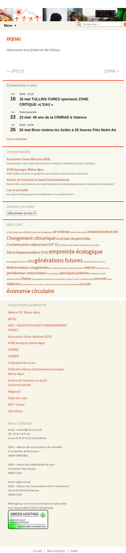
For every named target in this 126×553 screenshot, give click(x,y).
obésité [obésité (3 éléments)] (89, 267)
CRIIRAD (13, 350)
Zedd (40, 503)
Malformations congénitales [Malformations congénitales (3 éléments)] (28, 267)
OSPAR (112, 71)
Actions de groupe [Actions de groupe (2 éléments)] (14, 232)
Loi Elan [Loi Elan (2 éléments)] (101, 261)
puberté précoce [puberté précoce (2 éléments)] (14, 279)
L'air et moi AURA (17, 190)
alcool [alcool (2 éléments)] (73, 232)
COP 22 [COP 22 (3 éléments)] (52, 244)
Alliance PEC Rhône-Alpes (24, 312)
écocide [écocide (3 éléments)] (85, 284)
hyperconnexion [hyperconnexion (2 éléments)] (90, 261)
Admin (74, 551)
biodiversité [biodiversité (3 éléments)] (109, 231)
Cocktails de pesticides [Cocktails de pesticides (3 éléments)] (73, 238)
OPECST (15, 71)
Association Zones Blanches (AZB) (28, 159)
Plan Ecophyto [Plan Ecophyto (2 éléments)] (52, 273)
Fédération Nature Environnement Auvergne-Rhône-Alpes (36, 371)
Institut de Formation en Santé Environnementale (38, 180)
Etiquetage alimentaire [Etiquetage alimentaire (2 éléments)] (17, 261)
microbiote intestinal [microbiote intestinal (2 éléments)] (59, 268)
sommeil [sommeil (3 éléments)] (99, 278)
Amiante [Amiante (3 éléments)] (93, 231)
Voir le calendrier (17, 139)
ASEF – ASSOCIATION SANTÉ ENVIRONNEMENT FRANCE (37, 327)
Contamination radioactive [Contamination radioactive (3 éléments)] (27, 244)
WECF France (16, 404)
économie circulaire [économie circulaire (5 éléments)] (30, 291)
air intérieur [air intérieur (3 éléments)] (61, 231)
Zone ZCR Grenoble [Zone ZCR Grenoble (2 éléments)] (70, 284)
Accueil (38, 551)
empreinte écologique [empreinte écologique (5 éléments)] (76, 251)
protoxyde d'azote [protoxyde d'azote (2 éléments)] (98, 273)
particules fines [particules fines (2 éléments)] (103, 268)
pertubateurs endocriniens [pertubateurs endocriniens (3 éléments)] (26, 273)
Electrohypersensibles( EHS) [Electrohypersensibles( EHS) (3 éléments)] (27, 252)
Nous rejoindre (57, 551)
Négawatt (14, 391)
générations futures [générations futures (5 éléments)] (58, 260)
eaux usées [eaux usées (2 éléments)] (95, 245)
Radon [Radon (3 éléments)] (26, 278)
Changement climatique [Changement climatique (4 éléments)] (31, 238)
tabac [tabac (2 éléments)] (109, 279)
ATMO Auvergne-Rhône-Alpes (25, 169)
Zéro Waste (15, 411)
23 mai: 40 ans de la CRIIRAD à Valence (53, 117)
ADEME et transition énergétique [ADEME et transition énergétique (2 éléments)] (37, 232)
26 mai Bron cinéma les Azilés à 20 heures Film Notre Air (67, 130)
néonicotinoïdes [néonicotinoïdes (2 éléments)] (76, 268)
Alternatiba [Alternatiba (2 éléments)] (81, 232)
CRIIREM (13, 356)
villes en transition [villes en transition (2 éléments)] (52, 284)
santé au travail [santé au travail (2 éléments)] (72, 279)
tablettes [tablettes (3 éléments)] (13, 284)
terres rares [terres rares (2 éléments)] (38, 284)
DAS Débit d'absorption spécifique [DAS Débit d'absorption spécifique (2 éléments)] (74, 245)
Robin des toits (17, 398)
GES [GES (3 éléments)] (31, 261)
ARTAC (12, 319)
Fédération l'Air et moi (21, 363)
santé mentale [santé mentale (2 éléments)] (86, 279)
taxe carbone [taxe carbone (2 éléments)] (26, 284)
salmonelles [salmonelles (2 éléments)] (59, 279)
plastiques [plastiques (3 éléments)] (67, 273)
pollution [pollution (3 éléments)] (82, 273)
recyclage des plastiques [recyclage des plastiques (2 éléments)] (42, 279)
